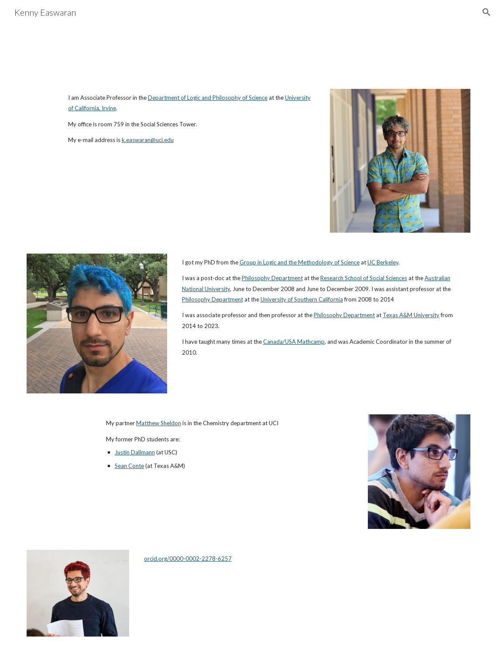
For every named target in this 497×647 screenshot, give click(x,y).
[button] (486, 12)
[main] (192, 119)
